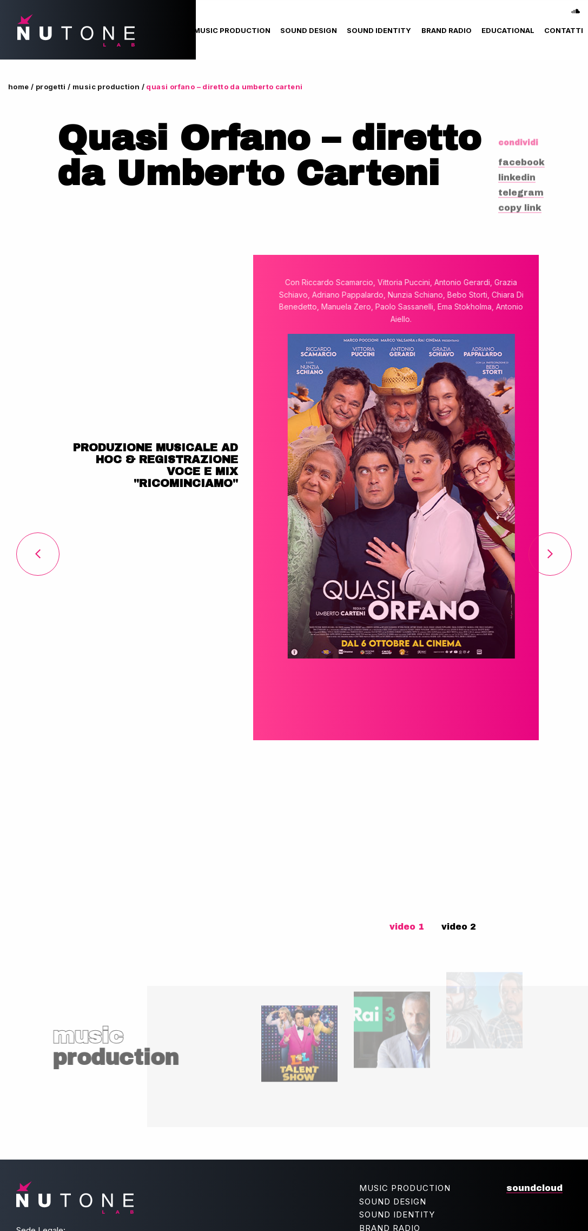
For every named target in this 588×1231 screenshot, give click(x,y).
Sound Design (308, 30)
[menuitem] (232, 30)
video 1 (406, 926)
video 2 (458, 926)
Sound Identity (379, 30)
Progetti (51, 86)
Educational (507, 30)
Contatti (563, 30)
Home (18, 86)
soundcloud (575, 7)
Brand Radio (446, 30)
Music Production (232, 30)
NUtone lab (70, 30)
